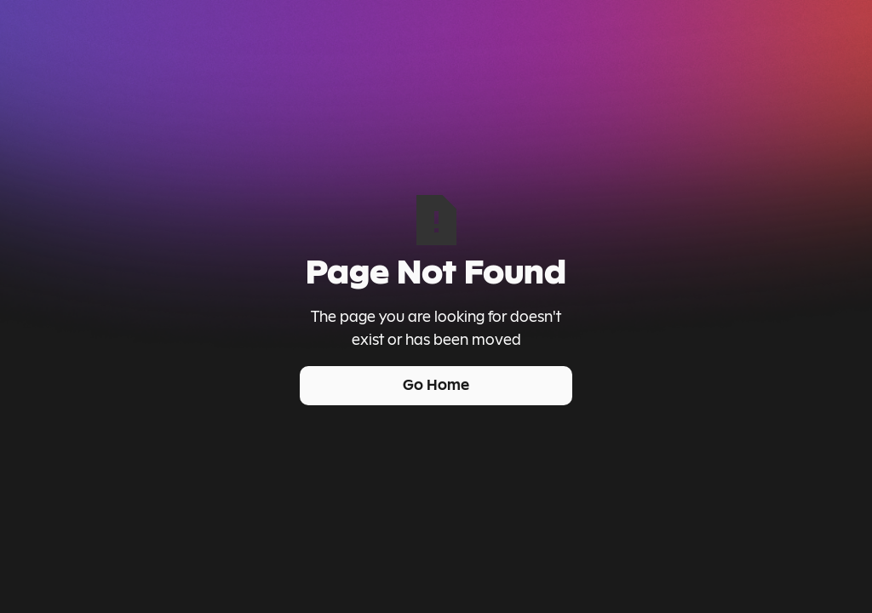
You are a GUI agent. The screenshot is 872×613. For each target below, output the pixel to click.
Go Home (436, 384)
